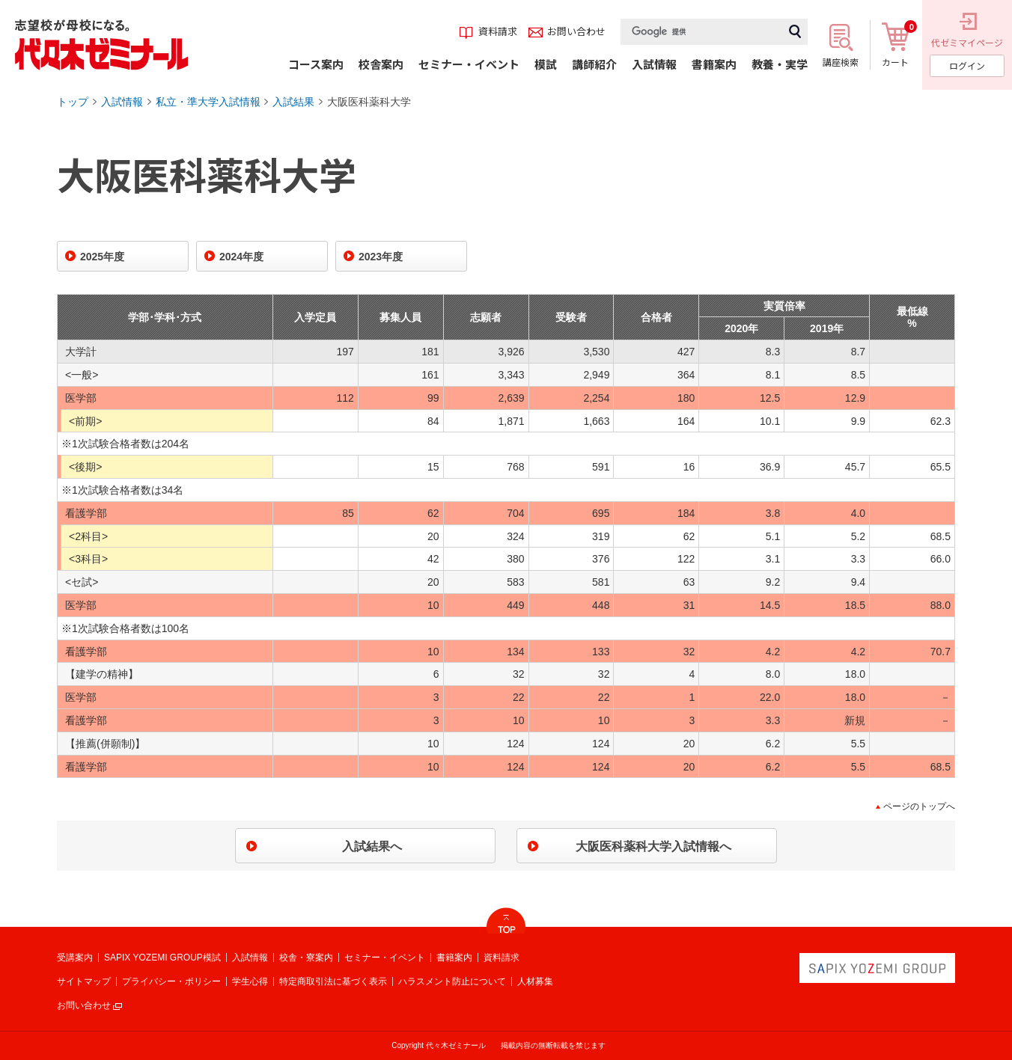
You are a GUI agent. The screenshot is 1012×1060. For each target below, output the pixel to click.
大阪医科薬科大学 (369, 102)
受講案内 (75, 957)
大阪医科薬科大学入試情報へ (653, 846)
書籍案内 (454, 957)
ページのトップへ (919, 806)
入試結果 (293, 102)
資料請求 (501, 957)
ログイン (967, 65)
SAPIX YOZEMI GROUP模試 (162, 957)
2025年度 (102, 257)
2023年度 (381, 257)
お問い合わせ (84, 1005)
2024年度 (241, 257)
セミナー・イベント (384, 957)
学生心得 (250, 981)
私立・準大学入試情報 (208, 102)
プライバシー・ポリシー (171, 981)
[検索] (701, 31)
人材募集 (535, 981)
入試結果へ (372, 846)
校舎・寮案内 (306, 957)
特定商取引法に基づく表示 (333, 981)
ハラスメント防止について (452, 981)
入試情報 (122, 102)
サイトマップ (84, 981)
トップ (72, 102)
